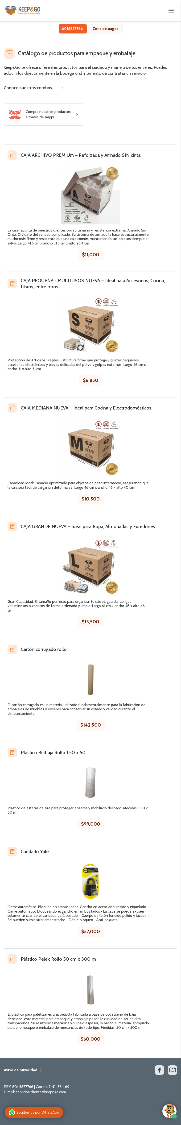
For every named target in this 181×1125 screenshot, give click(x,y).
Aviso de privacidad (20, 1070)
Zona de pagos (106, 28)
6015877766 (72, 28)
